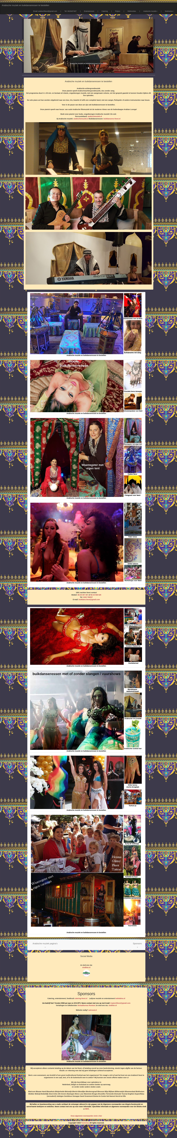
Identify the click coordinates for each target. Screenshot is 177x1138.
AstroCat (85, 1123)
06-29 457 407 (83, 595)
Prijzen (117, 11)
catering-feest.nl (81, 998)
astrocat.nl (92, 1010)
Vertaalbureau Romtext (86, 1005)
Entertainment (89, 11)
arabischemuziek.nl (81, 119)
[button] (45, 945)
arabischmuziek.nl (95, 116)
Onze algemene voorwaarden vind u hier (86, 1116)
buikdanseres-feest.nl (112, 119)
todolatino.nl (120, 998)
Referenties (132, 11)
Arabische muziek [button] (150, 11)
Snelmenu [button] (169, 11)
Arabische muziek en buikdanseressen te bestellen (25, 5)
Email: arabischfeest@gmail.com (45, 11)
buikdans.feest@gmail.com (89, 599)
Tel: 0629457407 (71, 11)
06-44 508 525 (96, 595)
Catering (105, 11)
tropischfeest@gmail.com (120, 1003)
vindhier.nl (86, 967)
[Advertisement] (88, 1132)
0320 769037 (88, 597)
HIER (87, 1109)
